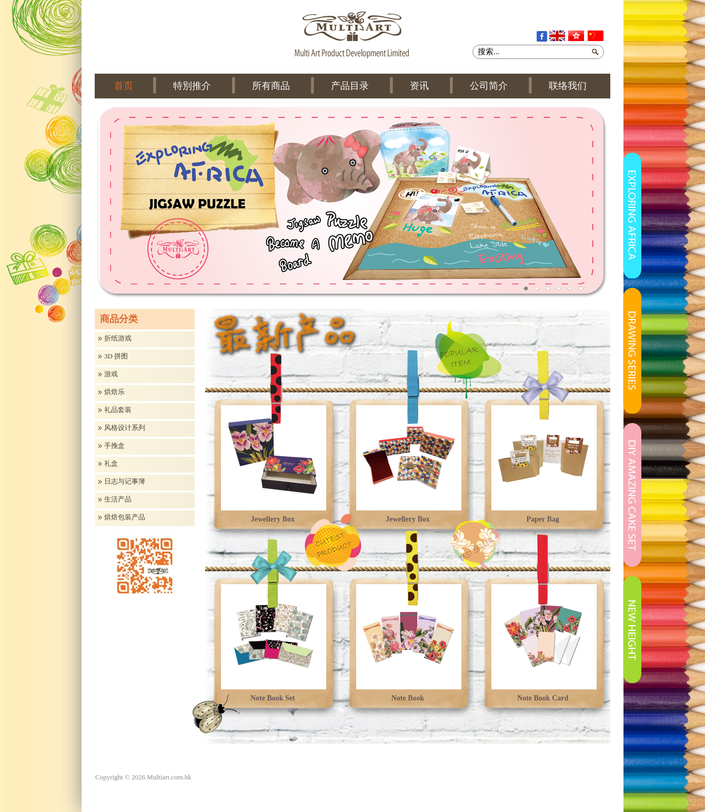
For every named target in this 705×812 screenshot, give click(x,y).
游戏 (111, 374)
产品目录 (350, 86)
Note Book (408, 698)
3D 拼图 (116, 356)
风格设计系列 (124, 428)
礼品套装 (118, 410)
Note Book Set (272, 698)
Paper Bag (542, 519)
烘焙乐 (114, 392)
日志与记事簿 (124, 481)
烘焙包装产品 (124, 517)
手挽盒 (114, 445)
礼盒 (111, 463)
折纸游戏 (118, 338)
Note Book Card (542, 698)
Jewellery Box (273, 519)
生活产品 (118, 499)
